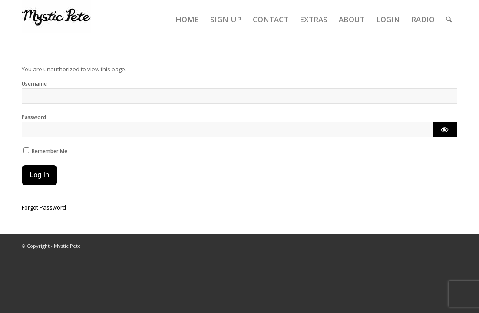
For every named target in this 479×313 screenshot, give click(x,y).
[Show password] (445, 129)
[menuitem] (187, 19)
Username (34, 83)
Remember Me (45, 151)
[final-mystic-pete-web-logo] (56, 19)
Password (34, 117)
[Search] (448, 19)
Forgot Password (44, 207)
